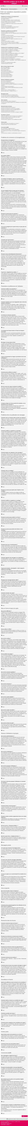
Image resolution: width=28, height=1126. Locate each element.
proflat (4, 1123)
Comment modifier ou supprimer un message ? (9, 49)
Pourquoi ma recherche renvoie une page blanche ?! (10, 109)
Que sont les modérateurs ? (6, 81)
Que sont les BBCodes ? (5, 67)
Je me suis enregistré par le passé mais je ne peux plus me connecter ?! (12, 24)
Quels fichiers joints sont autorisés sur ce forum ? (10, 123)
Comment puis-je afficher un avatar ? (8, 41)
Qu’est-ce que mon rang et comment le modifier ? (10, 42)
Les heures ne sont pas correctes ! (7, 35)
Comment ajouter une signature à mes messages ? (10, 50)
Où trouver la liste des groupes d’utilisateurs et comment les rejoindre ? (12, 85)
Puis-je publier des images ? (6, 70)
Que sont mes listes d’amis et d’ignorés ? (8, 101)
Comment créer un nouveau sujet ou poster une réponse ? (11, 48)
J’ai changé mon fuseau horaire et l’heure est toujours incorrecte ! (13, 36)
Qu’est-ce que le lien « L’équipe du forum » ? (9, 90)
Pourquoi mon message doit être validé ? (8, 62)
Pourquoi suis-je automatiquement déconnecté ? (10, 26)
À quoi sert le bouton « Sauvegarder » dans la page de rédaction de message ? (13, 61)
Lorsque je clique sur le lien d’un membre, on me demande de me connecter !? (14, 44)
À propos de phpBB (12, 1061)
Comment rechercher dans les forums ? (8, 107)
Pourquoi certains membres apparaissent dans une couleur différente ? (12, 88)
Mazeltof (8, 1123)
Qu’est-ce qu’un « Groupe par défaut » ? (8, 89)
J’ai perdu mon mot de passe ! (6, 25)
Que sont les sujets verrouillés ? (7, 75)
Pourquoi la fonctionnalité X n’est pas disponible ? (10, 129)
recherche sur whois (5, 1085)
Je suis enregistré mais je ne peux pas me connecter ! (11, 21)
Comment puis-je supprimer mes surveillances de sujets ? (11, 119)
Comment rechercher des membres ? (8, 110)
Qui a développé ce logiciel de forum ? (8, 128)
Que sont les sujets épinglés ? (6, 74)
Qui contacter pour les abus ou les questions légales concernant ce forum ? (13, 131)
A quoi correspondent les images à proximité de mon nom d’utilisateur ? (11, 39)
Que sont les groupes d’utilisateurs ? (7, 82)
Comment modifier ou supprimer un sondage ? (9, 54)
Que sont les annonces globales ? (7, 72)
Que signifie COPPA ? (5, 18)
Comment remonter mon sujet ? (7, 63)
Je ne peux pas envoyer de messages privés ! (9, 94)
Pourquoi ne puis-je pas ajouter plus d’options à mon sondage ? (12, 53)
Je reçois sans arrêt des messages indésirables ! (10, 96)
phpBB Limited (9, 1058)
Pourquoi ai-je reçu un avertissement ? (8, 57)
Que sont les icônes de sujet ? (6, 76)
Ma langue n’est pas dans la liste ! (7, 37)
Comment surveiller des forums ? (7, 118)
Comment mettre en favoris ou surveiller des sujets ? (10, 117)
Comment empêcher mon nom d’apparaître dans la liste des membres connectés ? (14, 34)
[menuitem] (3, 6)
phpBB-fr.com (7, 1122)
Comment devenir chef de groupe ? (7, 86)
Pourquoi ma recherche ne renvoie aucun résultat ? (10, 108)
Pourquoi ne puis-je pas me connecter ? (8, 22)
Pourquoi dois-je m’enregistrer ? (7, 17)
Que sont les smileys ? (5, 69)
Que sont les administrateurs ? (6, 80)
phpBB (3, 351)
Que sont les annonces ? (5, 73)
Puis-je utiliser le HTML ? (5, 68)
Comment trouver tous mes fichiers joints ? (9, 124)
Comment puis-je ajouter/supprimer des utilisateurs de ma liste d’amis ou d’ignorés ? (13, 103)
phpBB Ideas (13, 1071)
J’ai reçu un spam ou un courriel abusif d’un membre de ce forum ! (13, 97)
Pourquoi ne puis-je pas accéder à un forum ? (9, 55)
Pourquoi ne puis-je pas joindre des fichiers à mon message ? (12, 56)
